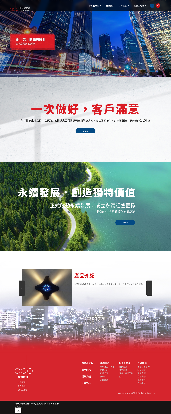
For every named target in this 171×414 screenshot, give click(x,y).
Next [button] (149, 284)
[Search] (146, 6)
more (85, 131)
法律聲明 (21, 382)
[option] (85, 38)
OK (18, 410)
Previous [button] (22, 284)
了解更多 (18, 406)
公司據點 (21, 386)
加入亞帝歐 (22, 390)
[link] (153, 6)
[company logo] (24, 364)
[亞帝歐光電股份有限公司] (28, 6)
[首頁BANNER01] (85, 38)
